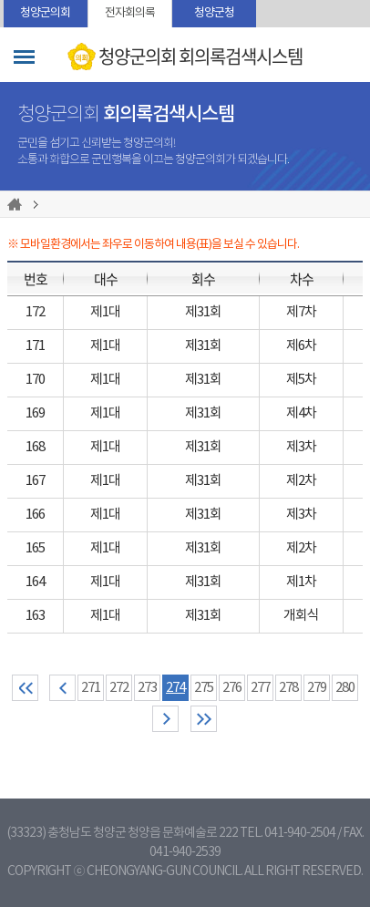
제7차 (301, 312)
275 (203, 688)
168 (35, 447)
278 (288, 688)
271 (90, 688)
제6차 (301, 346)
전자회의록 (130, 13)
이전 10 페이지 (62, 688)
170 (35, 379)
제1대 (105, 312)
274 (175, 688)
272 (118, 688)
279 (316, 688)
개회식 (301, 616)
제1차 (301, 582)
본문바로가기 (0, 0)
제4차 (301, 413)
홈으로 (17, 204)
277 (260, 688)
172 (35, 312)
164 (35, 582)
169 (35, 413)
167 (35, 481)
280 (345, 688)
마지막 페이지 (203, 719)
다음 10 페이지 (165, 719)
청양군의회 (45, 13)
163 (35, 616)
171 (35, 346)
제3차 (301, 447)
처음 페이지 (25, 688)
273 (147, 688)
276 (232, 688)
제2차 (301, 481)
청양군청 (214, 13)
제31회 (203, 312)
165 (35, 548)
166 (35, 514)
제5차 (301, 379)
